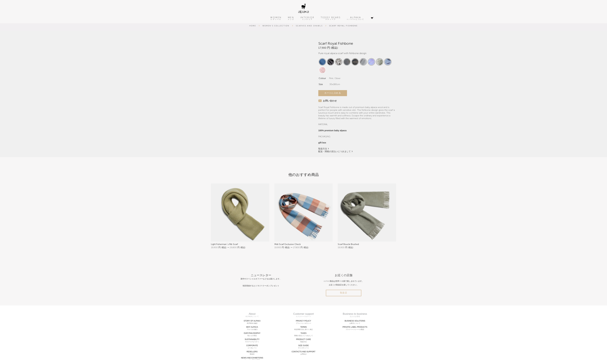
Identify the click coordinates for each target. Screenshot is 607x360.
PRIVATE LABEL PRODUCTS (354, 328)
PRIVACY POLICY (303, 322)
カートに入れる (332, 93)
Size (321, 84)
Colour (322, 78)
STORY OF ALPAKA (252, 322)
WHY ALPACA (252, 328)
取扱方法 (322, 148)
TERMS (303, 328)
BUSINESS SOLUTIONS (354, 322)
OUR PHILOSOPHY (252, 334)
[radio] (322, 61)
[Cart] (372, 18)
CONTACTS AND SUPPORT (303, 353)
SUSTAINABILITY (252, 340)
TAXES (303, 334)
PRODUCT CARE (303, 340)
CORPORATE (252, 346)
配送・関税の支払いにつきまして (334, 151)
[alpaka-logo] (303, 9)
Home (252, 26)
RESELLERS (252, 353)
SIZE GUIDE (303, 346)
